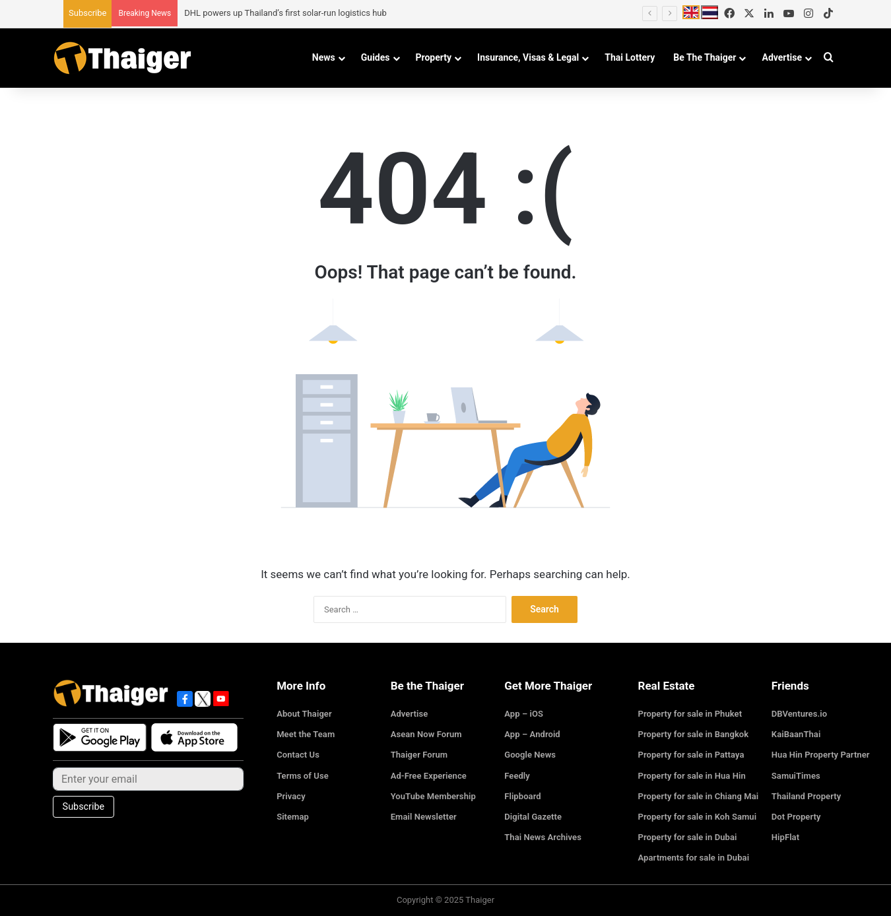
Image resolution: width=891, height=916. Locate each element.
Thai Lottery (630, 57)
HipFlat (785, 837)
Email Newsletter (423, 817)
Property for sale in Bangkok (693, 734)
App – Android (532, 734)
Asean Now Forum (426, 734)
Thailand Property (806, 796)
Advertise (782, 57)
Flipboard (522, 796)
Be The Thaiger (704, 57)
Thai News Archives (542, 837)
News (323, 57)
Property (434, 57)
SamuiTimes (796, 776)
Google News (529, 755)
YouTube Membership (433, 796)
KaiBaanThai (796, 734)
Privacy (291, 796)
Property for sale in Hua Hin (691, 776)
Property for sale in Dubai (687, 837)
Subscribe (87, 13)
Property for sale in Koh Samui (696, 817)
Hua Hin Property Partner (820, 755)
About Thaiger (304, 714)
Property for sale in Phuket (689, 714)
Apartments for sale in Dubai (693, 858)
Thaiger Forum (419, 755)
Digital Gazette (532, 817)
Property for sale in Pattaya (690, 755)
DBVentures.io (799, 714)
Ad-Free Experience (428, 776)
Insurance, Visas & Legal (528, 57)
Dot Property (796, 817)
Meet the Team (305, 734)
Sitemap (292, 817)
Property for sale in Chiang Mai (697, 796)
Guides (375, 57)
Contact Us (298, 755)
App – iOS (523, 714)
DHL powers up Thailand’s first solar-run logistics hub (285, 13)
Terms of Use (302, 776)
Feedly (516, 776)
